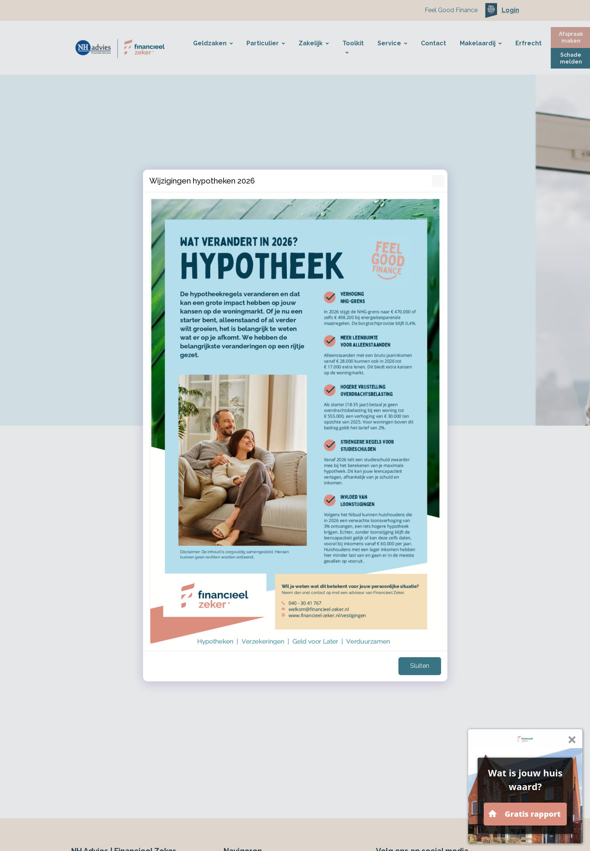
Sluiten (419, 665)
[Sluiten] (438, 181)
